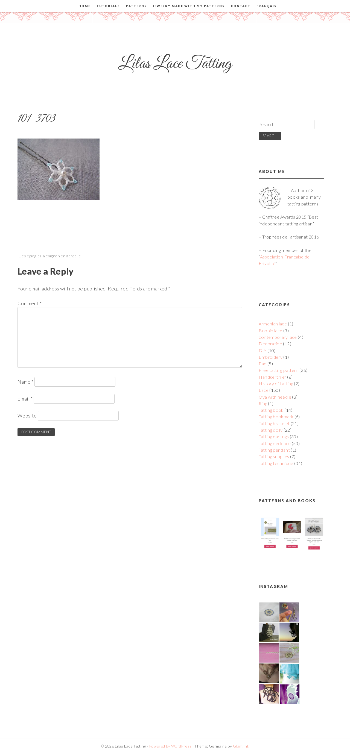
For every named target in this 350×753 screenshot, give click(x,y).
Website (27, 416)
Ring (263, 403)
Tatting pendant (274, 449)
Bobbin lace (270, 330)
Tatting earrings (274, 436)
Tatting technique (276, 463)
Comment (30, 303)
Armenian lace (273, 323)
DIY (262, 350)
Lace (263, 390)
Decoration (270, 343)
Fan (262, 363)
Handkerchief (272, 377)
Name (25, 382)
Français (266, 6)
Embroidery (270, 357)
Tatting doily (270, 430)
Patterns (136, 6)
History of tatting (276, 383)
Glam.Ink (241, 746)
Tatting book (271, 410)
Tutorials (108, 6)
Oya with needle (275, 396)
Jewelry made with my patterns (189, 6)
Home (84, 6)
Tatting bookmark (276, 416)
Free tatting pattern (278, 370)
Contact (240, 6)
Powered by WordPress (170, 746)
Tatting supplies (274, 456)
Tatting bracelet (274, 423)
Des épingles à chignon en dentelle (50, 256)
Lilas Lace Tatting (175, 64)
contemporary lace (278, 337)
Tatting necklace (275, 443)
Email (25, 399)
